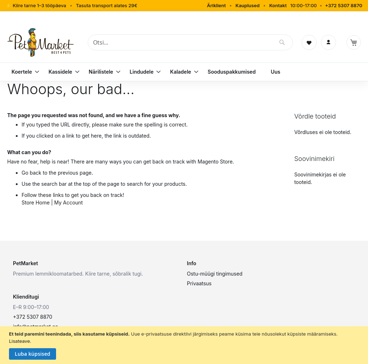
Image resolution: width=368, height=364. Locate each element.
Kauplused (247, 5)
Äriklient (216, 5)
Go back (31, 173)
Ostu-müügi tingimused (214, 274)
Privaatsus (199, 283)
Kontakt (278, 5)
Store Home (36, 202)
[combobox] (190, 42)
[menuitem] (22, 71)
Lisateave (19, 341)
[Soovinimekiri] (309, 42)
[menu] (184, 72)
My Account (68, 202)
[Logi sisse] (328, 42)
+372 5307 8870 (343, 5)
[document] (185, 345)
